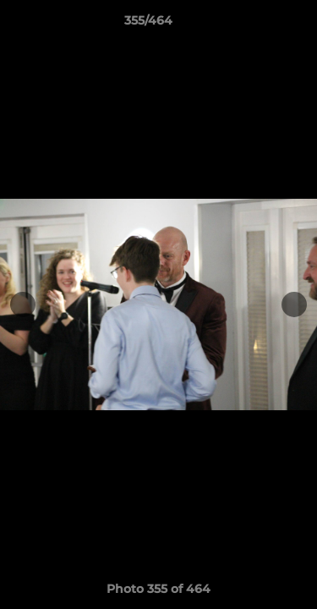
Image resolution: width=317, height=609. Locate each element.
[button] (256, 24)
